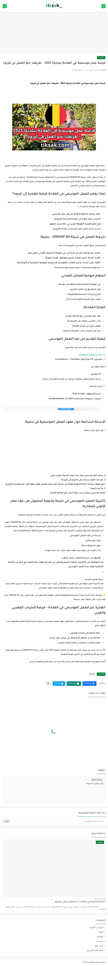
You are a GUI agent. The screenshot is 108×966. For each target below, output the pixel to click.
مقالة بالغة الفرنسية (95, 950)
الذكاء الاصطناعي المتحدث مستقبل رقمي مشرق (80, 902)
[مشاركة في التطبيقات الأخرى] (48, 683)
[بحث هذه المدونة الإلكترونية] (58, 821)
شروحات (99, 941)
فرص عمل (99, 945)
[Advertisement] (54, 33)
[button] (89, 683)
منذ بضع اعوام (98, 899)
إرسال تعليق (97, 780)
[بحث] (5, 6)
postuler (66, 409)
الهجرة (101, 57)
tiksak (84, 962)
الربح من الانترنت (96, 927)
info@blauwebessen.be (90, 355)
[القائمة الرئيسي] (103, 6)
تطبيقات (99, 936)
